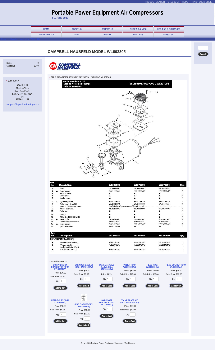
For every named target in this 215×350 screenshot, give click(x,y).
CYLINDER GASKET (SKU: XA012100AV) (84, 266)
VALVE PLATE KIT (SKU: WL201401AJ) (129, 301)
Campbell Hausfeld (18, 39)
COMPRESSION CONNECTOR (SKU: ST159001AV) (60, 267)
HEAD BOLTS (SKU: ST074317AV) (60, 301)
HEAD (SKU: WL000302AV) (152, 266)
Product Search (155, 2)
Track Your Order (202, 2)
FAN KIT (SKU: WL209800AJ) (129, 266)
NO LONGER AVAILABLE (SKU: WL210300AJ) (106, 302)
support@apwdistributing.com (22, 104)
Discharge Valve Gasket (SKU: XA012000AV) (106, 267)
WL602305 (35, 39)
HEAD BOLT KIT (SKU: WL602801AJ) (176, 266)
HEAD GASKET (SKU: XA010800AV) (84, 305)
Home (185, 2)
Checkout (173, 2)
